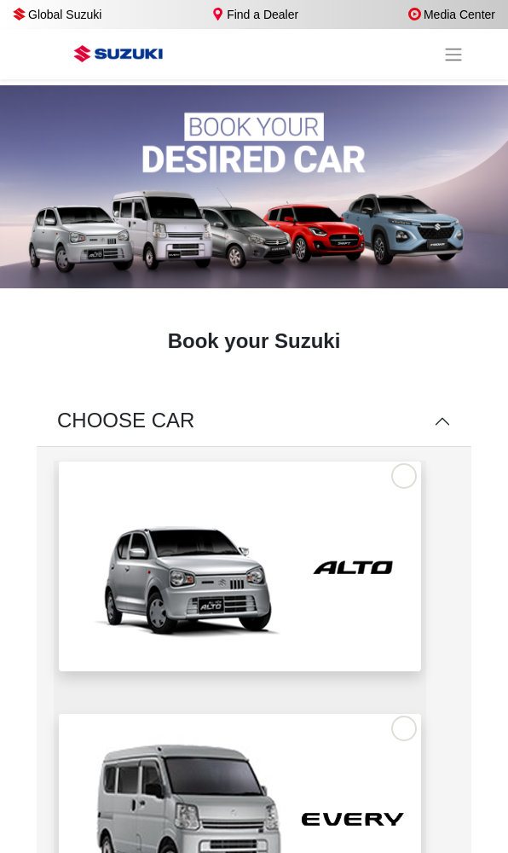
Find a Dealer (254, 14)
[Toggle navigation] (453, 54)
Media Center (451, 14)
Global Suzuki (57, 14)
